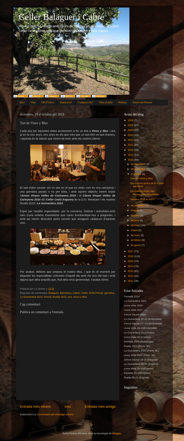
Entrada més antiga (100, 406)
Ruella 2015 (59, 296)
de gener (136, 245)
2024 (131, 130)
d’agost (135, 210)
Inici (22, 102)
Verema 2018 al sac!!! (142, 199)
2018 (131, 159)
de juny (135, 220)
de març (136, 235)
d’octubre (136, 174)
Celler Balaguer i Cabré (61, 17)
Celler (84, 292)
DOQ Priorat (96, 292)
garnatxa (109, 292)
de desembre (138, 164)
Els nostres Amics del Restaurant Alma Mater (144, 193)
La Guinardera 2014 (31, 296)
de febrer (136, 240)
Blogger (116, 433)
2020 (131, 150)
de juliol (135, 215)
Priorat (47, 296)
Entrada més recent (35, 406)
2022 (131, 140)
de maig (136, 225)
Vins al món (106, 102)
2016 (131, 256)
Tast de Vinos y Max (141, 178)
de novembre (138, 169)
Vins (33, 102)
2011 (131, 280)
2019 (131, 154)
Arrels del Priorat (142, 102)
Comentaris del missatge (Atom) (55, 414)
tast (70, 296)
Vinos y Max (80, 296)
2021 (131, 144)
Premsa (122, 102)
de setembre (138, 205)
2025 (131, 125)
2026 (131, 120)
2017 (131, 251)
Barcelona (65, 292)
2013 (131, 271)
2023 (131, 135)
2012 (131, 276)
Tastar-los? (66, 102)
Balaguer (54, 292)
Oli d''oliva (47, 102)
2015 (131, 261)
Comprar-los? (85, 102)
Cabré (76, 292)
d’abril (134, 230)
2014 (131, 266)
